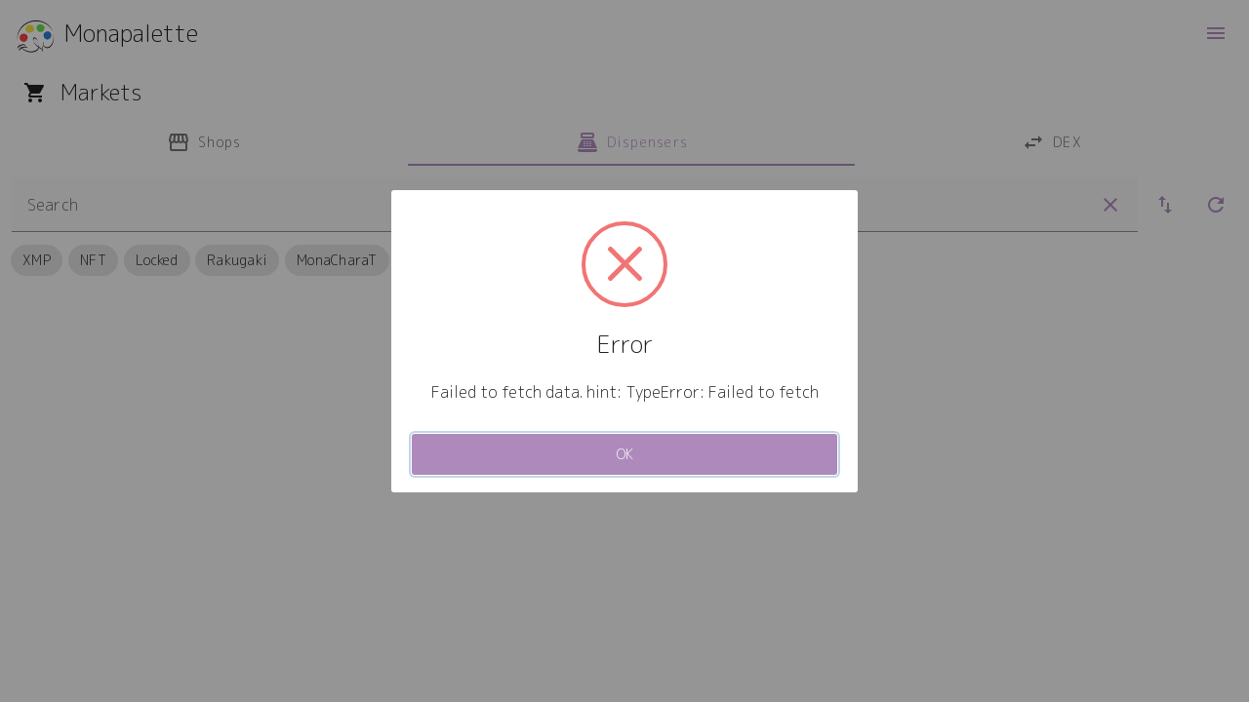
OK (625, 454)
